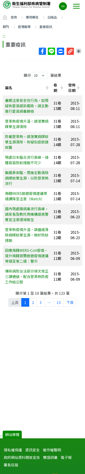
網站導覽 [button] (12, 434)
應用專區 (32, 17)
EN (63, 6)
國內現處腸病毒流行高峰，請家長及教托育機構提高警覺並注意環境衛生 (27, 214)
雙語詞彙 (50, 457)
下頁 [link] (70, 302)
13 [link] (59, 302)
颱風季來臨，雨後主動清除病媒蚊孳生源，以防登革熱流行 (27, 178)
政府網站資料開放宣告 (22, 457)
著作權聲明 (52, 450)
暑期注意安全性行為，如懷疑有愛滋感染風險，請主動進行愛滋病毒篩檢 (27, 106)
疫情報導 (24, 26)
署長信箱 (11, 464)
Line (51, 51)
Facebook (42, 51)
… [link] (49, 302)
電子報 (66, 457)
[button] (47, 87)
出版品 (52, 17)
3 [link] (41, 302)
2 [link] (33, 302)
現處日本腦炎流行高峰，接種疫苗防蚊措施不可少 (27, 159)
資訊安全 (32, 450)
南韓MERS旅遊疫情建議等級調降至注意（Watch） (26, 196)
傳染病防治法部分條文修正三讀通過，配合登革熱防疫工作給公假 (27, 276)
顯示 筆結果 (42, 75)
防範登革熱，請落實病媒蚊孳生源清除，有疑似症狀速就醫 (27, 142)
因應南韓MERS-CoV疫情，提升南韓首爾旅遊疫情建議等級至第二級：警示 (27, 256)
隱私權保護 (13, 450)
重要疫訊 (45, 26)
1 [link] (25, 302)
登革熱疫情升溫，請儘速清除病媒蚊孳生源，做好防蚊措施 (27, 235)
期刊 (6, 26)
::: (4, 36)
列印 (60, 51)
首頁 (14, 17)
